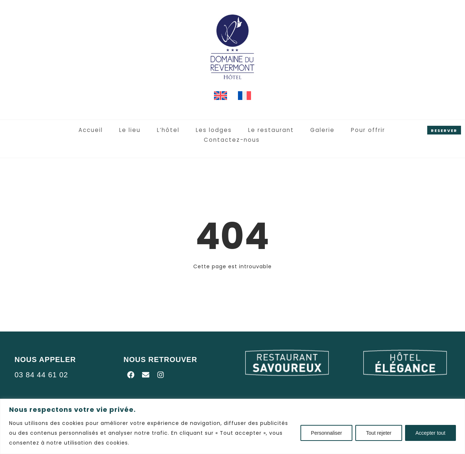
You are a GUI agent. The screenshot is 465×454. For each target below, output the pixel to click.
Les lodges (180, 130)
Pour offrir (328, 130)
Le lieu (99, 130)
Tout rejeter (378, 433)
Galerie (284, 130)
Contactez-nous (388, 130)
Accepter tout (431, 433)
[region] (232, 426)
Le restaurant (235, 130)
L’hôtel (136, 130)
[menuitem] (220, 95)
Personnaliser (326, 433)
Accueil (61, 130)
